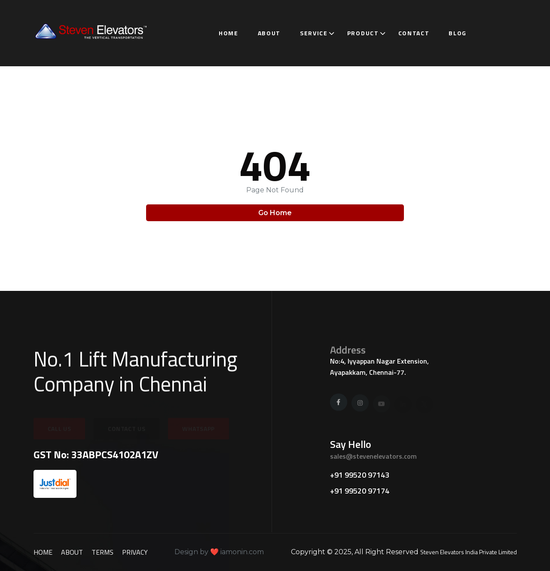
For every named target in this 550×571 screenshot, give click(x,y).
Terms (102, 552)
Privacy (135, 552)
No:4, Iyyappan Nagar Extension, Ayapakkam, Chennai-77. (379, 366)
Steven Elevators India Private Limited (468, 551)
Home (228, 32)
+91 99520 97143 (359, 475)
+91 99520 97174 (359, 491)
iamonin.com (241, 552)
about (72, 552)
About (269, 32)
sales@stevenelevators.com (373, 456)
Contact (414, 32)
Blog (458, 32)
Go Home (275, 213)
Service (314, 32)
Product (363, 32)
